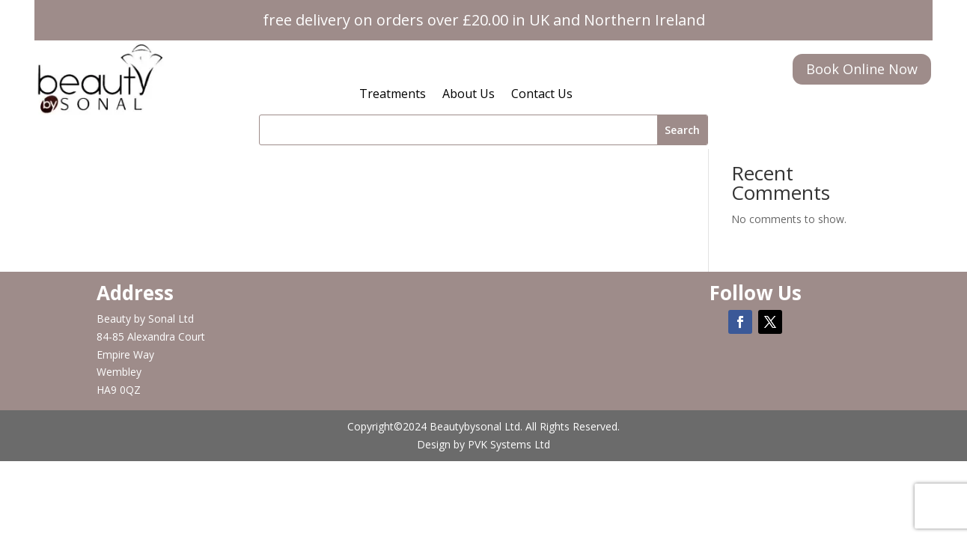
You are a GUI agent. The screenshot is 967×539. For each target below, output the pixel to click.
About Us (468, 95)
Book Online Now (862, 69)
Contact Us (542, 95)
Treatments (392, 95)
